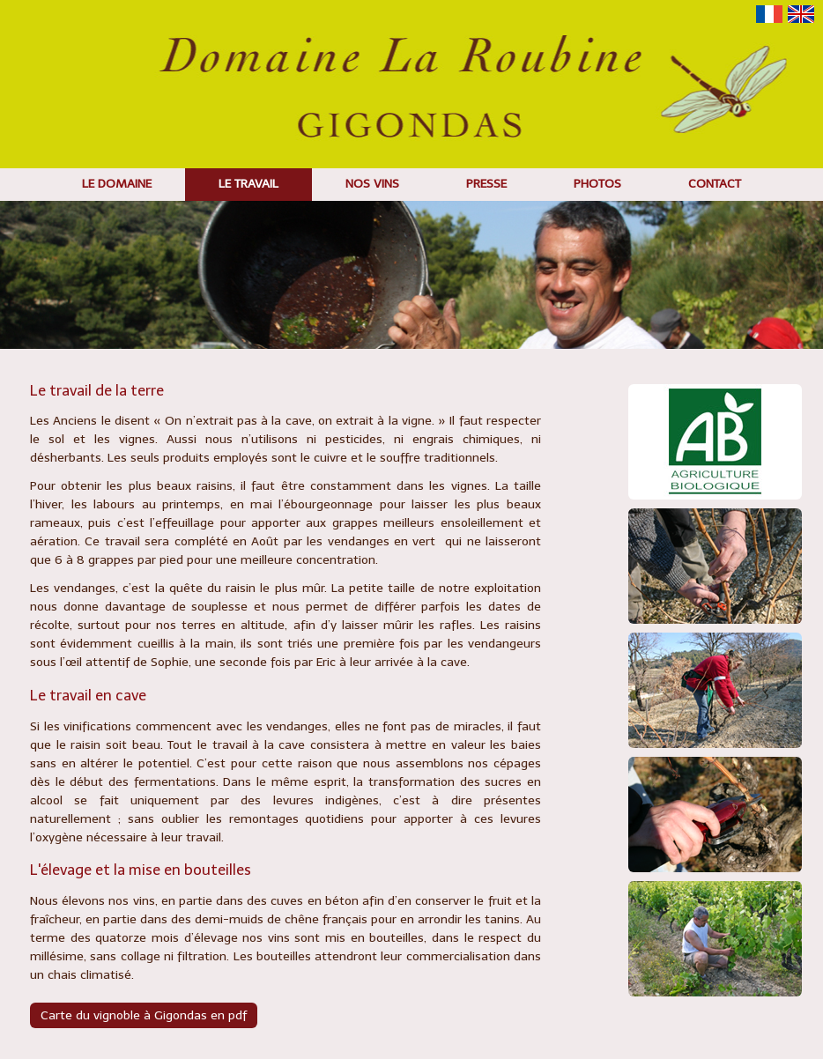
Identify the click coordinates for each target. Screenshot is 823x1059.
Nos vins (372, 183)
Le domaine (117, 183)
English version (801, 14)
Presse (486, 183)
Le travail (248, 183)
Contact (714, 183)
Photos (597, 183)
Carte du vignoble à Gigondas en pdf (144, 1015)
